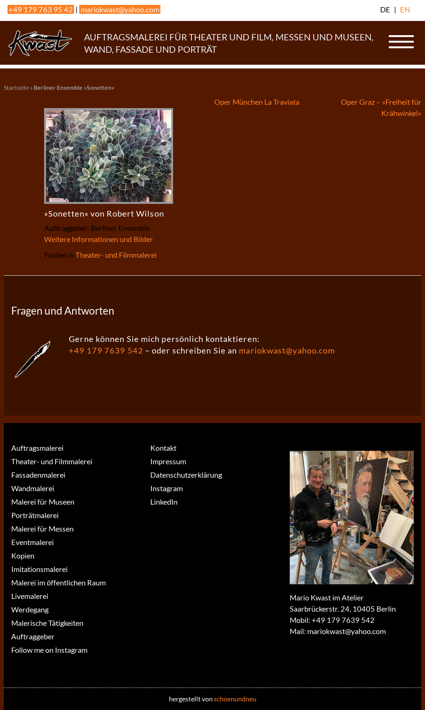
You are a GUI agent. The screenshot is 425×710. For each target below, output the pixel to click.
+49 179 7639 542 (106, 350)
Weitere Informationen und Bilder (98, 239)
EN (405, 9)
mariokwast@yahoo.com (120, 9)
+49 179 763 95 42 (41, 9)
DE (385, 9)
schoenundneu (235, 699)
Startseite (16, 87)
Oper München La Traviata (256, 101)
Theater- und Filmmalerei (116, 254)
